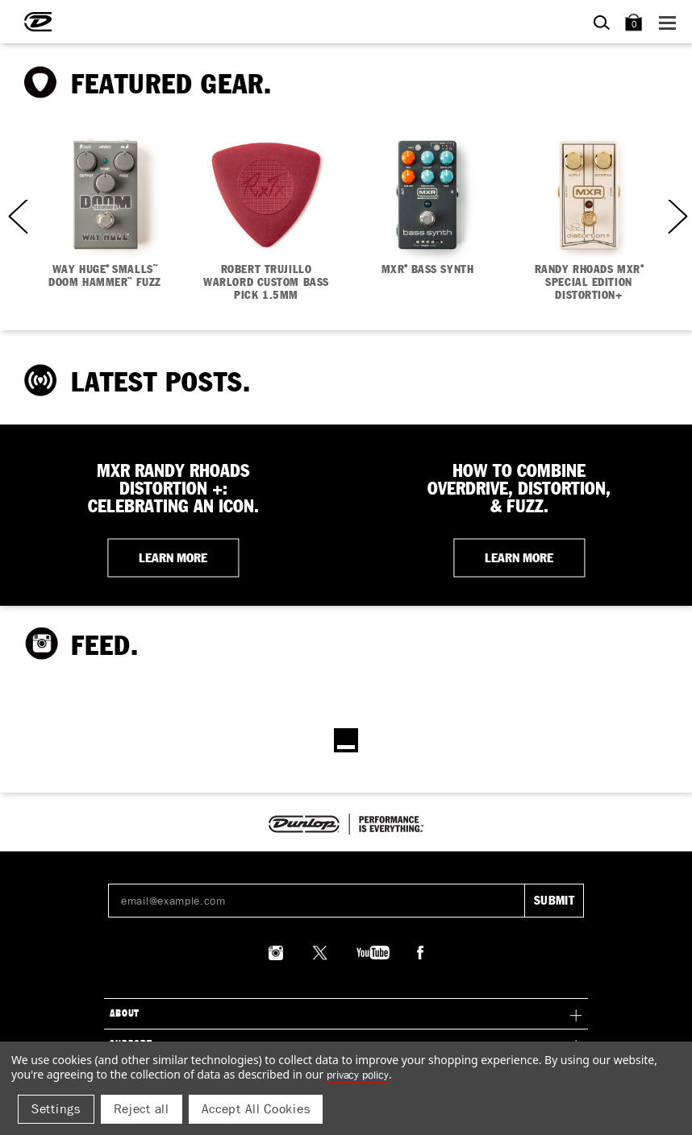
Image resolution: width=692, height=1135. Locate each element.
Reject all (141, 1108)
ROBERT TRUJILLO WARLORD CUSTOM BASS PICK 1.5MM (266, 282)
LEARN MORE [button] (173, 557)
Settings (56, 1108)
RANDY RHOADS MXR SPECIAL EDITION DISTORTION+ (589, 282)
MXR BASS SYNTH (427, 270)
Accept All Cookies (256, 1108)
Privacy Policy (358, 1074)
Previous (16, 216)
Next (676, 216)
